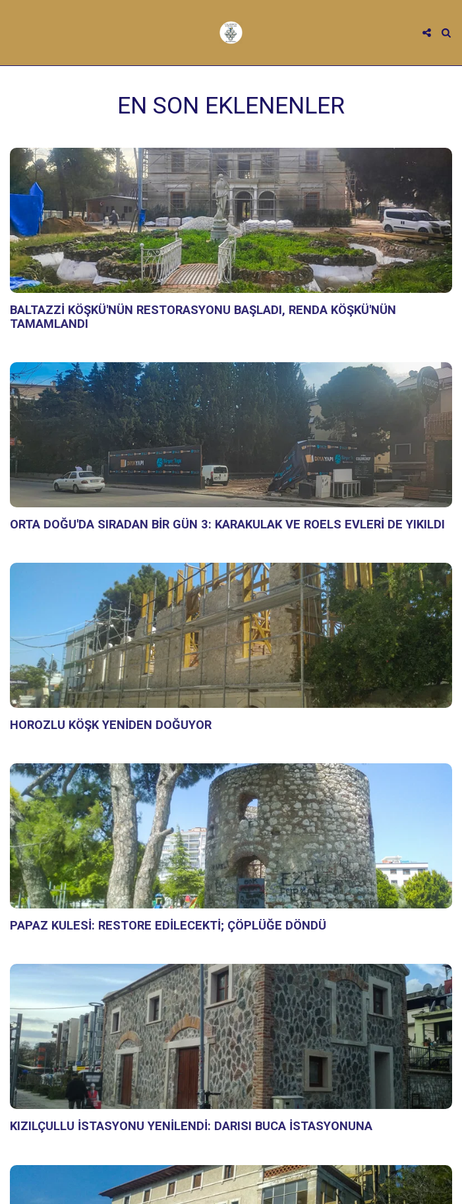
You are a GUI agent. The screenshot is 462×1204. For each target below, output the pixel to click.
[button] (14, 32)
